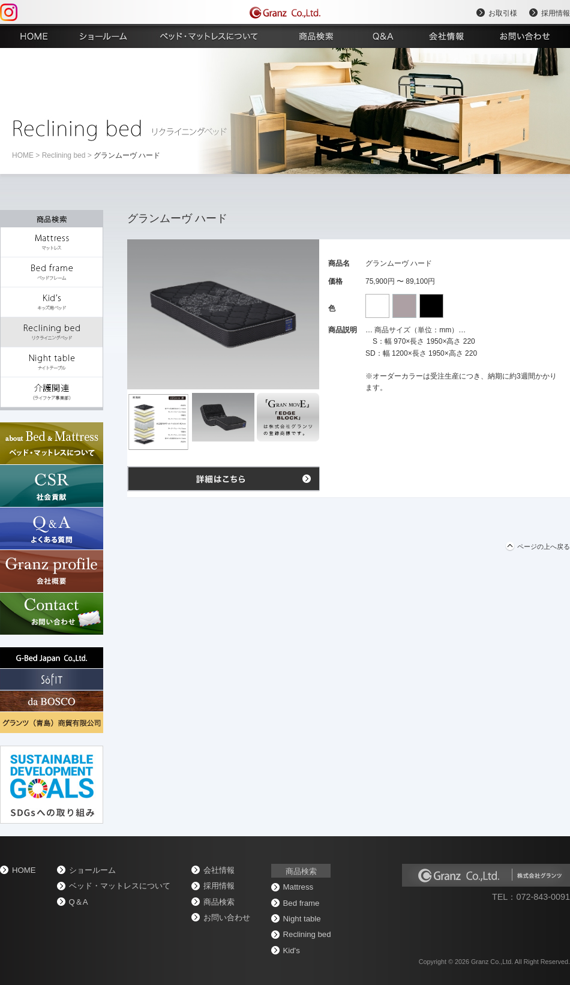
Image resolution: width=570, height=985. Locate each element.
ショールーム (92, 870)
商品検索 (219, 901)
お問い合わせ (226, 917)
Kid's (291, 950)
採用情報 (555, 13)
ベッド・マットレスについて (119, 885)
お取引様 (502, 13)
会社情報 (219, 870)
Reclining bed (64, 155)
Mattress (298, 886)
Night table (302, 918)
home (23, 155)
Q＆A (78, 901)
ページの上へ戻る (543, 546)
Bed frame (301, 903)
